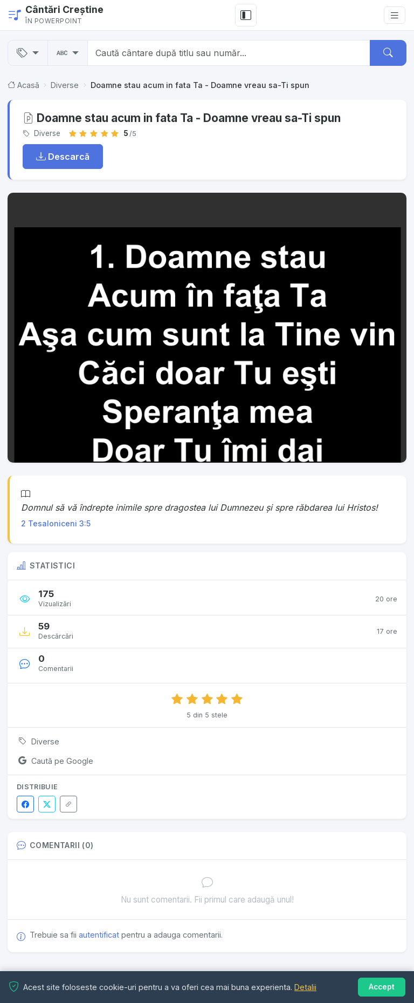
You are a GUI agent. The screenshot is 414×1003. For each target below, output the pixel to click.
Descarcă (62, 156)
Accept (382, 986)
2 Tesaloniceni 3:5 (56, 523)
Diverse (65, 85)
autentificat (99, 934)
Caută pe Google (55, 760)
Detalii (305, 987)
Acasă (23, 85)
